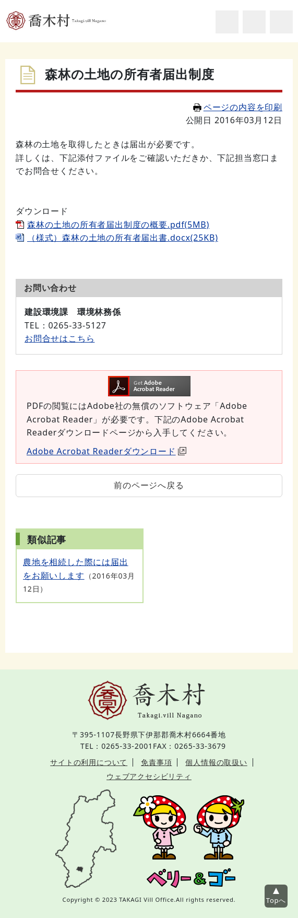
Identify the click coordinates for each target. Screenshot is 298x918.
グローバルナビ (281, 21)
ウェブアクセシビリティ (149, 776)
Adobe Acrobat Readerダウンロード (106, 451)
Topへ (276, 900)
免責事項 (156, 762)
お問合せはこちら (59, 338)
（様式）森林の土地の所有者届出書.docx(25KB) (122, 237)
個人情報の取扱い (216, 762)
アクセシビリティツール (254, 21)
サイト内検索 (227, 21)
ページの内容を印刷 (237, 107)
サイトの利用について (88, 762)
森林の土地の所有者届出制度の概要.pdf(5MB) (118, 224)
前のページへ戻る (149, 485)
